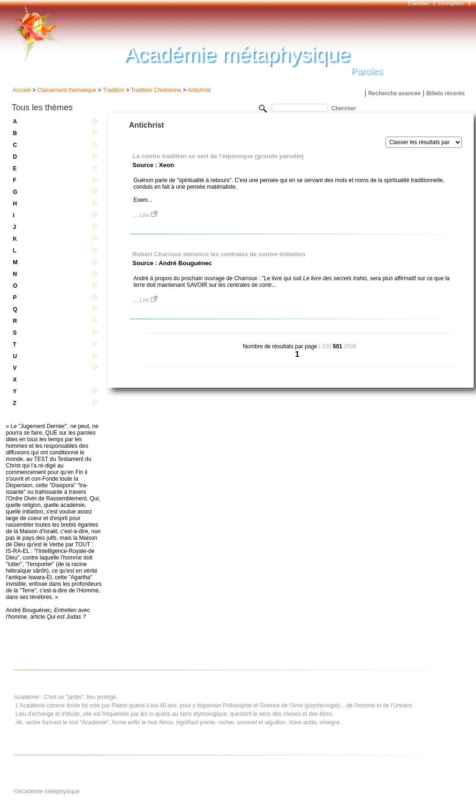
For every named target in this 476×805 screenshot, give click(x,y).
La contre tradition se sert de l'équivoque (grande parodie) (217, 156)
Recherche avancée (394, 93)
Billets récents (445, 93)
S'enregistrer (451, 3)
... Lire (145, 215)
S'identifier (419, 3)
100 (326, 346)
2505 (350, 346)
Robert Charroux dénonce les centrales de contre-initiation (218, 254)
